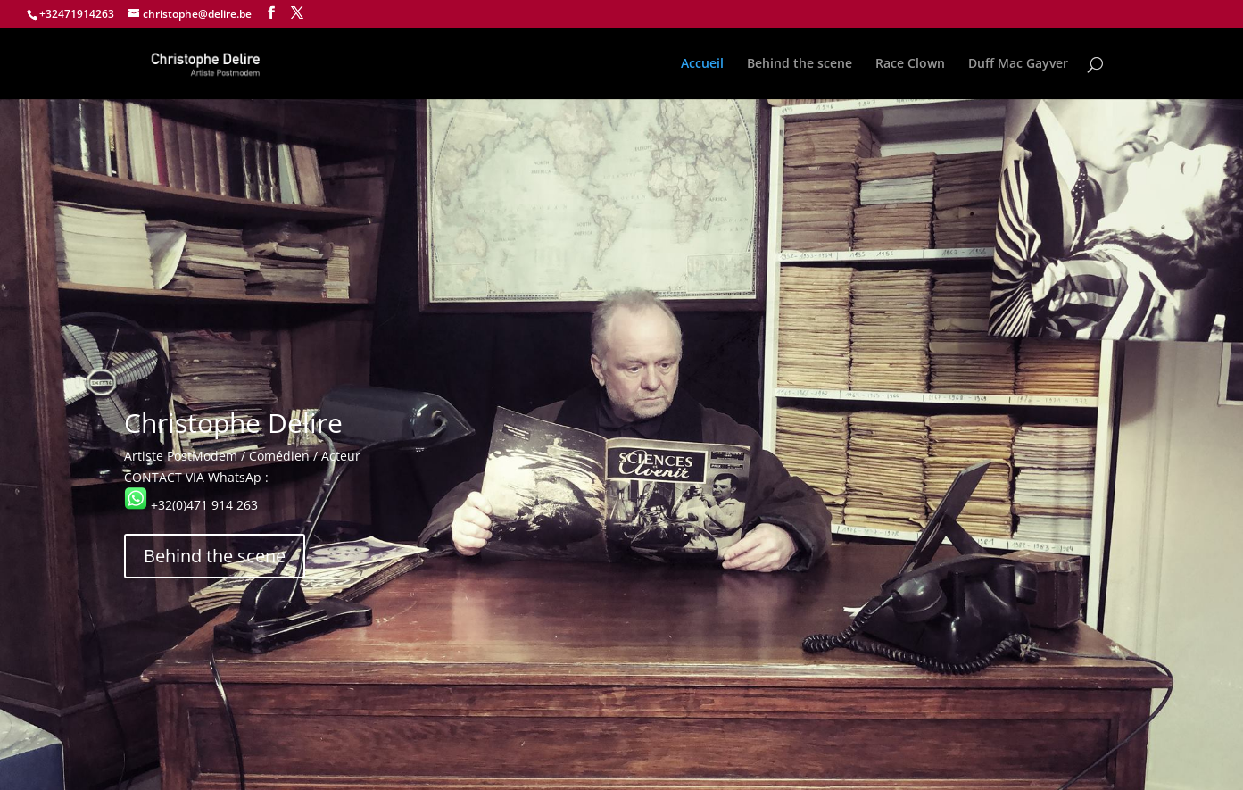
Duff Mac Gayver (1018, 64)
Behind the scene (799, 64)
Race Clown (910, 64)
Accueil (702, 64)
